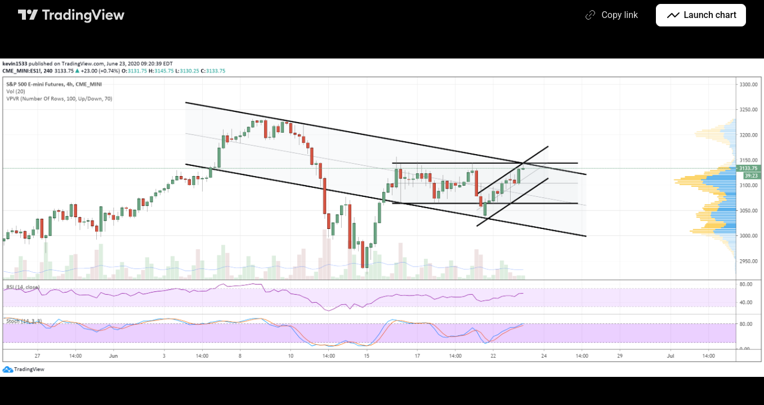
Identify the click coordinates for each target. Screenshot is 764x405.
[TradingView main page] (71, 15)
